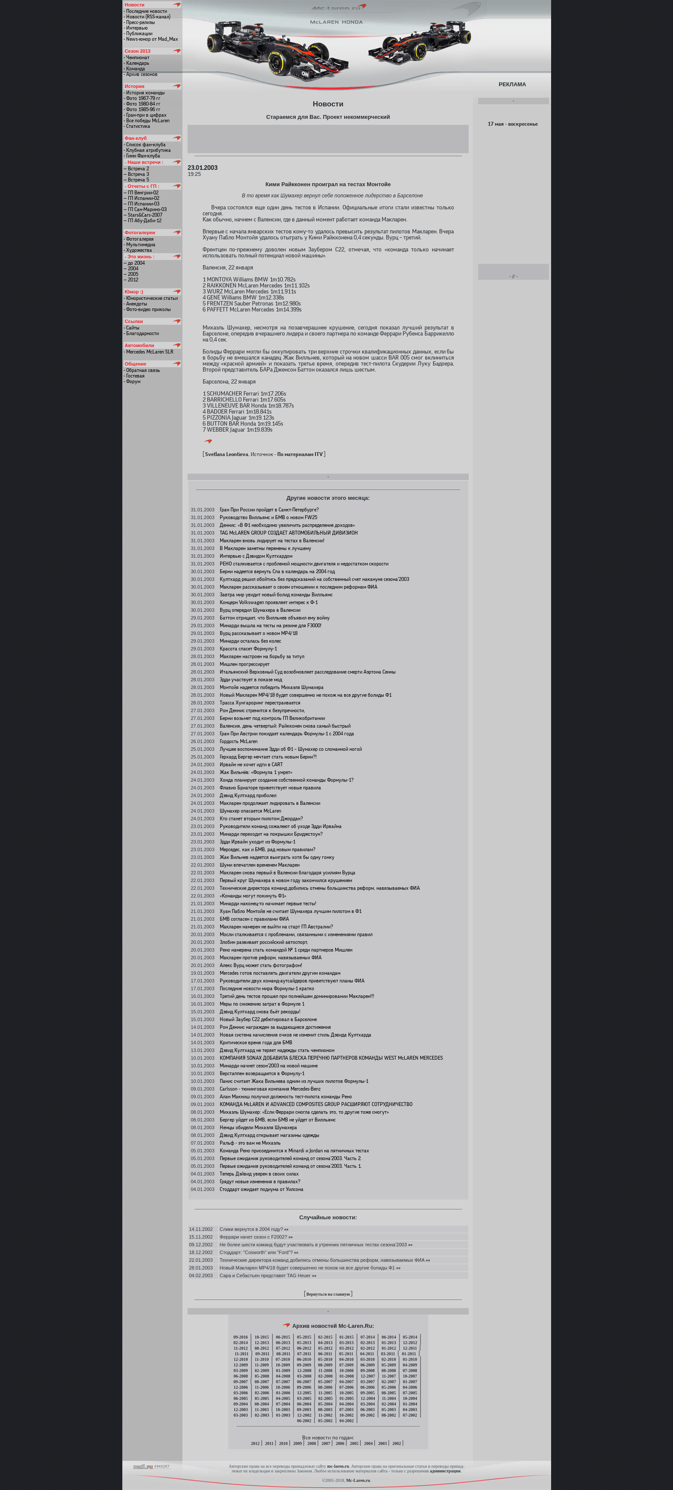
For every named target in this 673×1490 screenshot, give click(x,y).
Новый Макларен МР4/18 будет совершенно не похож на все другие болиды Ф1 (305, 695)
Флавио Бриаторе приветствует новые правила (270, 787)
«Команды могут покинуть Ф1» (253, 895)
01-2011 (409, 1353)
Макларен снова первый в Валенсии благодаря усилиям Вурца (287, 872)
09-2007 (240, 1381)
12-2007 (368, 1376)
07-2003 (346, 1409)
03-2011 (388, 1353)
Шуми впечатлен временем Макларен (260, 864)
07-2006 (346, 1387)
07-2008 (410, 1370)
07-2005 (410, 1392)
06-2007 (304, 1381)
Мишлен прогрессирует (245, 664)
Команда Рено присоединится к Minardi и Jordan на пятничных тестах (294, 1150)
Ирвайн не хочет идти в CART (251, 764)
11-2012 (241, 1348)
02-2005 (325, 1398)
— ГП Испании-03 (141, 203)
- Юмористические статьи (151, 298)
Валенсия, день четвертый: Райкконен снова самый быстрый (285, 725)
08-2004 (262, 1404)
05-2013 (304, 1342)
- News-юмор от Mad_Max (151, 39)
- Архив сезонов (141, 74)
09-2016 (240, 1337)
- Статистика (137, 126)
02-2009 (262, 1370)
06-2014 (389, 1337)
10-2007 (410, 1376)
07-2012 (283, 1348)
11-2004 (389, 1398)
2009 (297, 1443)
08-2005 (389, 1392)
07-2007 (283, 1381)
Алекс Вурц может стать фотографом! (261, 965)
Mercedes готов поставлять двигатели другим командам (280, 973)
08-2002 (389, 1415)
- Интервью (136, 27)
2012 (255, 1443)
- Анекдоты (135, 303)
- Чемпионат (136, 57)
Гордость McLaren (239, 741)
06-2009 (368, 1365)
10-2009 (283, 1365)
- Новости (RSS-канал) (147, 16)
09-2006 (304, 1387)
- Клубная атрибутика (147, 150)
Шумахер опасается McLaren (250, 810)
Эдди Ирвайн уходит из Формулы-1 (257, 841)
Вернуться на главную (328, 1294)
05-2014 (410, 1337)
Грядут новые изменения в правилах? (260, 1181)
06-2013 (283, 1342)
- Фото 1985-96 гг (142, 109)
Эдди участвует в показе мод (251, 679)
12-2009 (240, 1365)
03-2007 (368, 1381)
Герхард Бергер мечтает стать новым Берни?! (268, 756)
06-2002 (304, 1420)
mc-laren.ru (338, 1466)
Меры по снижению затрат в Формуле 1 (262, 1003)
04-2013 (325, 1342)
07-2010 (283, 1359)
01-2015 (347, 1337)
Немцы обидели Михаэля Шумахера (258, 1127)
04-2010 (346, 1359)
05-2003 (389, 1409)
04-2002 (347, 1420)
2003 (382, 1443)
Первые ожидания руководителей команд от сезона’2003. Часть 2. (291, 1158)
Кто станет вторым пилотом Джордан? (261, 818)
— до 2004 (134, 263)
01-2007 (410, 1381)
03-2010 (368, 1359)
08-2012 (262, 1348)
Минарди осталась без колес (250, 641)
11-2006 (262, 1387)
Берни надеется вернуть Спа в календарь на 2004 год (277, 571)
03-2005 (304, 1398)
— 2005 (131, 274)
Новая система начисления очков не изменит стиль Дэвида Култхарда (295, 1034)
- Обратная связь (142, 370)
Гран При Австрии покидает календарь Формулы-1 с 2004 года (287, 733)
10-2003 (283, 1409)
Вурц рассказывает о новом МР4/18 (258, 633)
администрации (445, 1471)
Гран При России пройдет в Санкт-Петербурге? (269, 509)
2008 (311, 1443)
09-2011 (262, 1353)
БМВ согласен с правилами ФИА (254, 919)
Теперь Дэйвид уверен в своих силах (259, 1173)
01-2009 (283, 1370)
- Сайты (131, 327)
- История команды (144, 92)
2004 (368, 1443)
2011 (269, 1443)
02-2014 (240, 1342)
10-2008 (346, 1370)
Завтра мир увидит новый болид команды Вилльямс (276, 594)
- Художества (138, 250)
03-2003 (240, 1415)
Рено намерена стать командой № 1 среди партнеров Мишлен (286, 949)
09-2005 (368, 1392)
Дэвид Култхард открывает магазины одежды (269, 1135)
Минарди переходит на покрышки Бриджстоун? (271, 834)
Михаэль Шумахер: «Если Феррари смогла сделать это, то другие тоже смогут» (304, 1112)
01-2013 (389, 1342)
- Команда (134, 68)
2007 (325, 1443)
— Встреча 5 (136, 179)
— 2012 (131, 279)
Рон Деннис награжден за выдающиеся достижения (275, 1027)
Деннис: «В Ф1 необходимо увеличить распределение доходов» (287, 525)
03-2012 (347, 1348)
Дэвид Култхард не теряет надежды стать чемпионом (277, 1050)
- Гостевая (134, 375)
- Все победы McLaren (147, 120)
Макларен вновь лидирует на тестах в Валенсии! (272, 540)
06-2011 (325, 1353)
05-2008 (262, 1376)
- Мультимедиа (139, 244)
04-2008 (283, 1376)
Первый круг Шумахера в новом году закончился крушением (286, 880)
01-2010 (410, 1359)
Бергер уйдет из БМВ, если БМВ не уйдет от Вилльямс (278, 1119)
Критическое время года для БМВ (256, 1042)
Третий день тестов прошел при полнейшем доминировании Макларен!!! (297, 996)
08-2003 (325, 1409)
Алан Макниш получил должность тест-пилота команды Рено (286, 1096)
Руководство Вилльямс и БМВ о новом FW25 (268, 517)
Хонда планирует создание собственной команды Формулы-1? (287, 780)
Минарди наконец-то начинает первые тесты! (268, 903)
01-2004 (410, 1404)
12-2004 (368, 1398)
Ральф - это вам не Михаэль (250, 1142)
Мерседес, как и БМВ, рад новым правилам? (267, 849)
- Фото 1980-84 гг (142, 103)
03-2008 (304, 1376)
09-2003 (304, 1409)
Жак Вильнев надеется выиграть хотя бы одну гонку (277, 857)
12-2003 (240, 1409)
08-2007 (262, 1381)
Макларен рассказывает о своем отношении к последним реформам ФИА (298, 586)
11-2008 (325, 1370)
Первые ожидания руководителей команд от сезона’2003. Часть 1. (291, 1166)
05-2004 (325, 1404)
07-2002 (410, 1415)
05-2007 (325, 1381)
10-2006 (283, 1387)
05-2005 (262, 1398)
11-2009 (262, 1365)
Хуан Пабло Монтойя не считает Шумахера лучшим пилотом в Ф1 (290, 911)
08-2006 (325, 1387)
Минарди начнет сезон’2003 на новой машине (269, 1065)
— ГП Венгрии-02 (141, 192)
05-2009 (389, 1365)
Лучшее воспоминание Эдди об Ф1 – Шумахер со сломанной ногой (291, 749)
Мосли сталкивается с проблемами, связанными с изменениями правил (296, 934)
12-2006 (240, 1387)
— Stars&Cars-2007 (143, 215)
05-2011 (346, 1353)
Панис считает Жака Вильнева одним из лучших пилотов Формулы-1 (294, 1081)
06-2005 (240, 1398)
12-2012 (410, 1342)
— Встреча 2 (136, 168)
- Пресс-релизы (139, 22)
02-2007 (389, 1381)
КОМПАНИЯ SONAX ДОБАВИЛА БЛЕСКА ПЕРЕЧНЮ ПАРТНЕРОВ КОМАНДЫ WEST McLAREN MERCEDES (331, 1058)
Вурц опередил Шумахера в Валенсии (260, 610)
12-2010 (240, 1359)
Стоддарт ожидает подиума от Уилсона (261, 1189)
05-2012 (325, 1348)
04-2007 (347, 1381)
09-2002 (368, 1415)
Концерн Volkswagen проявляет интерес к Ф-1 (269, 602)
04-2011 (367, 1353)
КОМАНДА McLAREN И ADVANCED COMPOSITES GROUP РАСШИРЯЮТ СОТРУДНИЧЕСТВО (316, 1104)
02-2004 (389, 1404)
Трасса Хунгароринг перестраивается (260, 702)
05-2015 (304, 1337)
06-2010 (304, 1359)
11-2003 (262, 1409)
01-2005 (347, 1398)
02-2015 (325, 1337)
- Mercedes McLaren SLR (148, 351)
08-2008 (389, 1370)
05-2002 (325, 1420)
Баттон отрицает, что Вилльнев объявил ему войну (275, 617)
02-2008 (325, 1376)
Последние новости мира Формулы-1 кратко (267, 988)
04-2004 (347, 1404)
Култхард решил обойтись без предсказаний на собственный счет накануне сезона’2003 (314, 579)
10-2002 (346, 1415)
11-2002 (325, 1415)
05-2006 (389, 1387)
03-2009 (240, 1370)
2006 (340, 1443)
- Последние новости (145, 11)
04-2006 (410, 1387)
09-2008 (368, 1370)
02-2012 (368, 1348)
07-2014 (368, 1337)
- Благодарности (141, 333)
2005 (354, 1443)
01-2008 (347, 1376)
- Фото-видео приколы (147, 309)
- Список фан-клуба (145, 144)
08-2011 (283, 1353)
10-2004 (410, 1398)
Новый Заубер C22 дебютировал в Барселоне (268, 1019)
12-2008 (304, 1370)
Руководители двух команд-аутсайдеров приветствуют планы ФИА (292, 980)
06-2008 (240, 1376)
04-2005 (283, 1398)
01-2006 (283, 1392)
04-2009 (410, 1365)
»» (285, 1229)
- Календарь (136, 63)
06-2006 (368, 1387)
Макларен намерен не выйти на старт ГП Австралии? (276, 926)
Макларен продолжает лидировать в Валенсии (270, 803)
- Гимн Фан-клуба (142, 155)
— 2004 (131, 268)
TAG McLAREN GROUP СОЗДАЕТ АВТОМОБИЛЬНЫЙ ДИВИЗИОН (289, 532)
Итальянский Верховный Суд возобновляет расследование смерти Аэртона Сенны (308, 671)
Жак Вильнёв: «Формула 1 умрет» (256, 772)
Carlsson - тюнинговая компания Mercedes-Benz (270, 1088)
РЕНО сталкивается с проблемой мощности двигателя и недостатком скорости (304, 563)
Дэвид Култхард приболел (248, 795)
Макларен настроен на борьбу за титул (262, 656)
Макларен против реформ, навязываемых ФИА (270, 957)
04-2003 (410, 1409)
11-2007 (389, 1376)
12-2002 (304, 1415)
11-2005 (325, 1392)
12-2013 (262, 1342)
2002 (396, 1443)
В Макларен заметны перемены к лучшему (265, 548)
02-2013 (368, 1342)
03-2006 (240, 1392)
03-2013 (347, 1342)
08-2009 (325, 1365)
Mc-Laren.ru (358, 1480)
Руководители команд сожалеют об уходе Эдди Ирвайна (281, 826)
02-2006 (262, 1392)
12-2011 (410, 1348)
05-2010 (325, 1359)
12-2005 (304, 1392)
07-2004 (283, 1404)
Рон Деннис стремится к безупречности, (262, 710)
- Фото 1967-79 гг (142, 98)
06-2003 (368, 1409)
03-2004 (368, 1404)
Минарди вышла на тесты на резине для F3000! (270, 625)
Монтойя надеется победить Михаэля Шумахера (272, 687)
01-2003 (283, 1415)
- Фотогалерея (139, 239)
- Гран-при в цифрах (145, 115)
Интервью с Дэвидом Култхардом (256, 556)
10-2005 (346, 1392)
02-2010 (389, 1359)
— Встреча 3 (136, 174)
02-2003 (262, 1415)
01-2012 (389, 1348)
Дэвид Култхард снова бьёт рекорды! (260, 1011)
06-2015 (283, 1337)
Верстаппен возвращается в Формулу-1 (262, 1073)
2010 (283, 1443)
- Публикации (138, 33)
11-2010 (262, 1359)
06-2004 (304, 1404)
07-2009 (346, 1365)
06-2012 (304, 1348)
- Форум (132, 381)
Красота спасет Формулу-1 (248, 648)
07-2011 (304, 1353)
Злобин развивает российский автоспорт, (264, 942)
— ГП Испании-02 (141, 198)
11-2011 (242, 1353)
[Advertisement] (327, 138)
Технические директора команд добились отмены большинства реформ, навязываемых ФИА (320, 888)
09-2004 (240, 1404)
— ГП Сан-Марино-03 (145, 209)
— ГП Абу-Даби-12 (142, 220)
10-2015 (262, 1337)
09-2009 (304, 1365)
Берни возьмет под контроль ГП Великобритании (272, 718)
